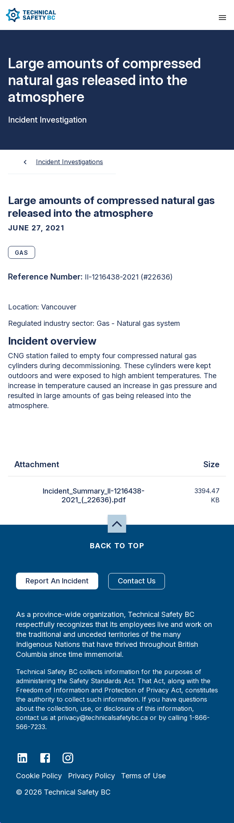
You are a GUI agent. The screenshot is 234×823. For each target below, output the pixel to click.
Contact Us (137, 581)
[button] (28, 15)
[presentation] (222, 17)
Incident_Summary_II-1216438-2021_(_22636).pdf (93, 495)
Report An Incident (57, 581)
